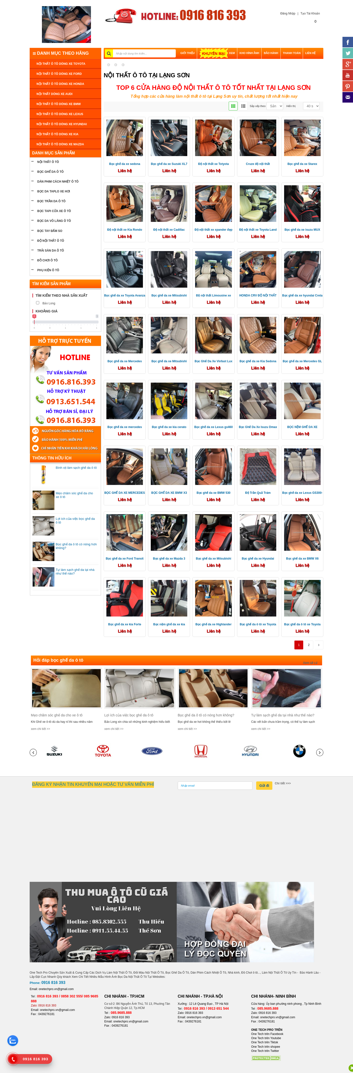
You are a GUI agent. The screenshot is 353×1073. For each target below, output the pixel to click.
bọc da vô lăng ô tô (54, 221)
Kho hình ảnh (249, 53)
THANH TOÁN (292, 53)
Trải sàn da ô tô (50, 250)
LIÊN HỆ (310, 53)
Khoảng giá (47, 311)
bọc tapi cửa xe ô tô (54, 211)
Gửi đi (264, 786)
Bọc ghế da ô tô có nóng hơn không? (206, 715)
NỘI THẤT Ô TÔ (48, 162)
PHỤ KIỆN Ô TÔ (48, 270)
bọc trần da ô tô (51, 201)
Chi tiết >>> (283, 783)
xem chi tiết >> (40, 729)
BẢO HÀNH (271, 53)
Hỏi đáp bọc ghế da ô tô (58, 660)
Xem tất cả (310, 663)
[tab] (65, 296)
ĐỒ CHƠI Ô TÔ (47, 260)
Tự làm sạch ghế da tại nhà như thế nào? (283, 715)
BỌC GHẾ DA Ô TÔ (50, 172)
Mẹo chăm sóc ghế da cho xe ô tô (57, 715)
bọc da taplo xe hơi (53, 191)
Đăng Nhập (286, 13)
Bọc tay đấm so (49, 231)
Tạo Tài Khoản (310, 13)
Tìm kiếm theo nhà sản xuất (62, 295)
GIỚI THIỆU (187, 53)
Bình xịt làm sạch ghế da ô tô (76, 467)
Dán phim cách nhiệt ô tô (57, 181)
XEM (217, 53)
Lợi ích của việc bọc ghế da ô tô (128, 715)
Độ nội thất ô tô (50, 240)
